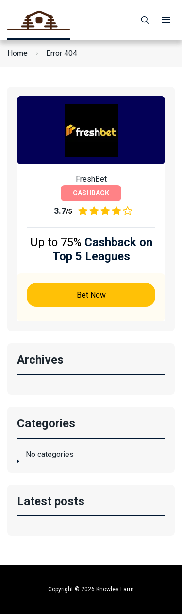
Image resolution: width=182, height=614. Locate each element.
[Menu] (166, 20)
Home (17, 53)
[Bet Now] (91, 130)
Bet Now (91, 294)
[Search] (145, 20)
